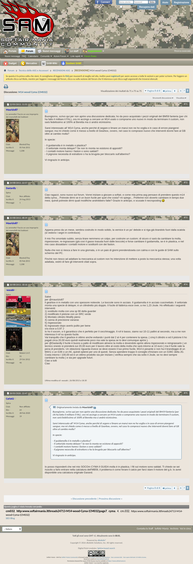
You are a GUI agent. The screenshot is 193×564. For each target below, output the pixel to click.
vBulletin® (101, 540)
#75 (185, 393)
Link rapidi (75, 56)
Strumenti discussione (162, 98)
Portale (9, 51)
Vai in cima (185, 528)
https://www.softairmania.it (116, 561)
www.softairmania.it (102, 559)
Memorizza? (126, 7)
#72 (185, 182)
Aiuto (165, 2)
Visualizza (180, 98)
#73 (185, 217)
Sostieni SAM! (71, 63)
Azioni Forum (60, 56)
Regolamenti (94, 51)
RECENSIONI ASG (61, 70)
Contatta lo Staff (145, 528)
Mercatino (29, 63)
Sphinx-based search (106, 548)
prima (166, 90)
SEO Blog (10, 518)
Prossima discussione (109, 498)
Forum (27, 51)
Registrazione (181, 2)
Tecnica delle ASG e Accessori (33, 70)
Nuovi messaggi (12, 56)
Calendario (33, 56)
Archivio (174, 528)
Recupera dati (146, 7)
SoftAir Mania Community (69, 557)
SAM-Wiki (49, 63)
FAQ (24, 56)
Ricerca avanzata (182, 51)
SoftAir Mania (161, 528)
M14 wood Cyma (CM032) (32, 92)
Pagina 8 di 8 (153, 90)
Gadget (10, 63)
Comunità (44, 56)
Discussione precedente (85, 498)
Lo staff (71, 51)
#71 (185, 104)
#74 (185, 284)
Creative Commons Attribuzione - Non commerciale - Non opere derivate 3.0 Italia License (118, 557)
